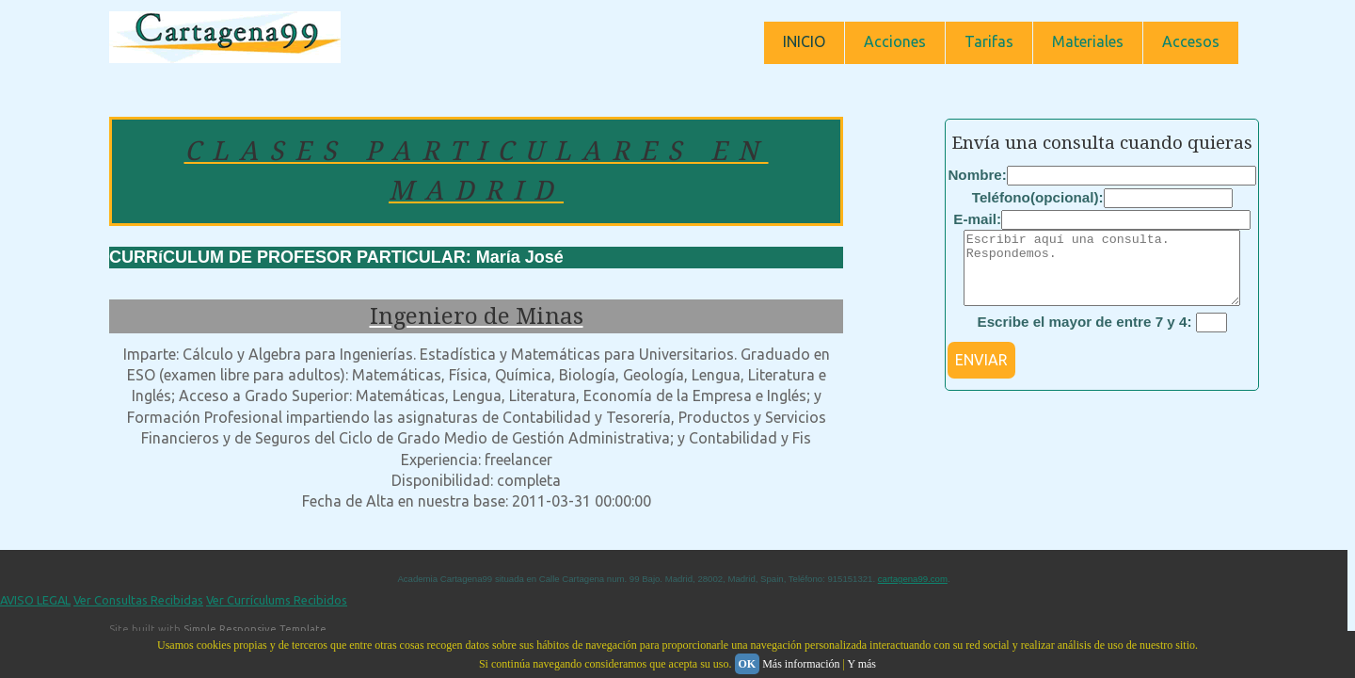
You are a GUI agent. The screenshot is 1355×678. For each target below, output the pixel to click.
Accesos (1191, 41)
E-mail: (977, 219)
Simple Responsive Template (255, 629)
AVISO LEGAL (35, 599)
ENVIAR (981, 373)
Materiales (1088, 41)
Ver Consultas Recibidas (138, 599)
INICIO (804, 41)
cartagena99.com (913, 578)
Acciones (895, 41)
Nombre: (977, 175)
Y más (861, 663)
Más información (800, 663)
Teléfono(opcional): (1038, 197)
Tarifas (988, 41)
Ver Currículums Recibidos (276, 599)
